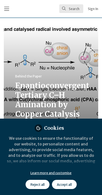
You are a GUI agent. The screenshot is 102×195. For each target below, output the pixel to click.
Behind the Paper (28, 76)
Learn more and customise (51, 173)
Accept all (64, 185)
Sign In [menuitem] (93, 9)
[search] (71, 8)
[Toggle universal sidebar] (6, 8)
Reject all (37, 185)
